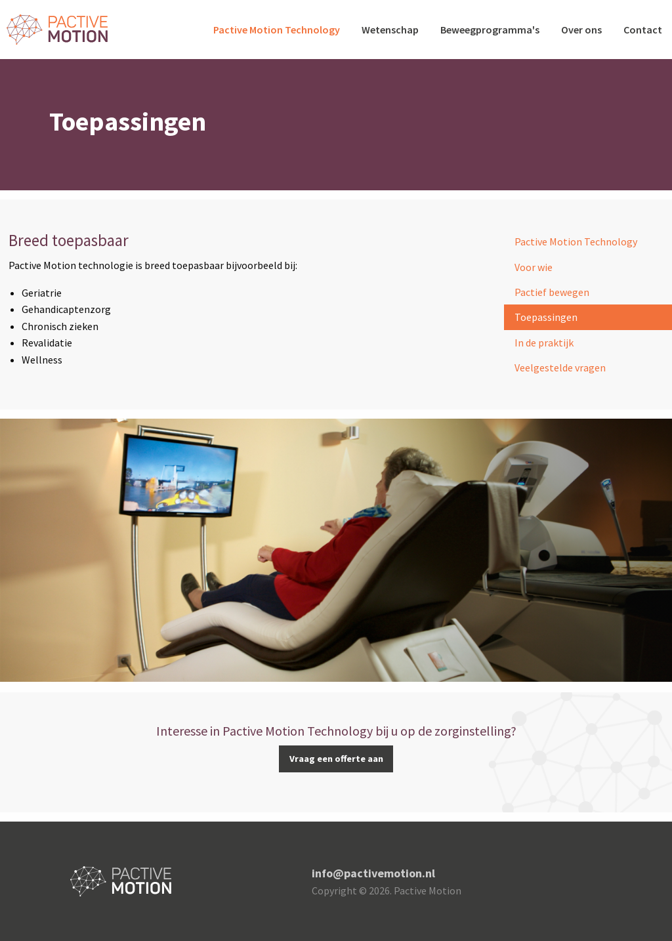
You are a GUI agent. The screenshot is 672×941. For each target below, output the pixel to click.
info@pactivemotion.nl (373, 873)
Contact (642, 29)
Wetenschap (390, 29)
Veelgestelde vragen (560, 367)
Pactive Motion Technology (276, 29)
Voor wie (533, 267)
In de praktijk (544, 342)
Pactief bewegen (551, 292)
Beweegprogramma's (489, 29)
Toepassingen (546, 317)
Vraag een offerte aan (336, 758)
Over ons (581, 29)
